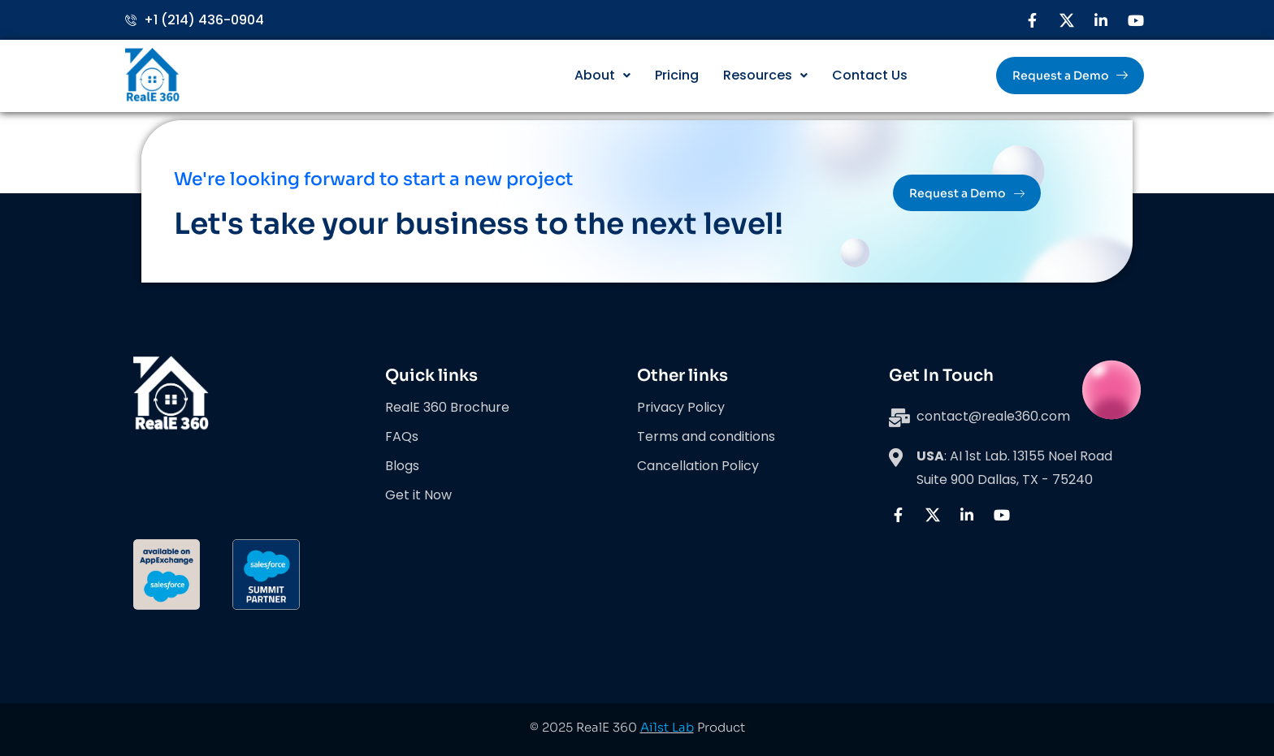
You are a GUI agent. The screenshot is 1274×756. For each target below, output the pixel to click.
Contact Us (870, 75)
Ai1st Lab (667, 727)
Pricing (677, 75)
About (602, 75)
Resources (765, 75)
